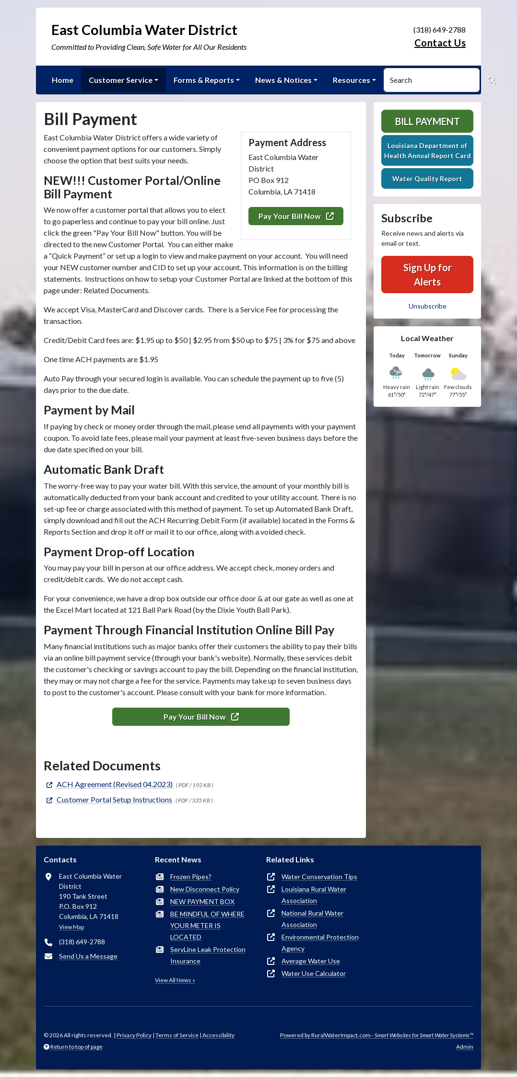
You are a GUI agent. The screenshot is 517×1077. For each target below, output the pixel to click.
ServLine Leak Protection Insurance (208, 955)
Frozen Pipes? (191, 876)
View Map (71, 926)
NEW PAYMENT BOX (202, 901)
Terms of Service (177, 1035)
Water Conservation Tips (319, 876)
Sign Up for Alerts (427, 274)
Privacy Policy (134, 1035)
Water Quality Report (427, 178)
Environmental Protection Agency (320, 942)
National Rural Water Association (312, 918)
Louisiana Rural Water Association (314, 895)
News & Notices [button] (283, 79)
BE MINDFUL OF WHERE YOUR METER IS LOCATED (207, 925)
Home (62, 79)
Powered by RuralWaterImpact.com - (376, 1035)
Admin (464, 1046)
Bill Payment (427, 121)
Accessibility (218, 1035)
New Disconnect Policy (204, 889)
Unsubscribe (427, 306)
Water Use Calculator (314, 973)
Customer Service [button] (121, 79)
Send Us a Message (88, 956)
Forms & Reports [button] (204, 79)
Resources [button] (351, 79)
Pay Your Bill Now (296, 215)
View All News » (175, 980)
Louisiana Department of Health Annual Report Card (427, 150)
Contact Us (440, 42)
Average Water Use (311, 961)
